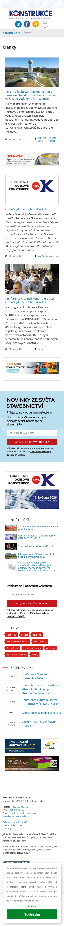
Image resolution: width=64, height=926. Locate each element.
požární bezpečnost (17, 654)
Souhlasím (32, 914)
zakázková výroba (32, 647)
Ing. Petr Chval (42, 139)
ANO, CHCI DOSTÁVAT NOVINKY (32, 441)
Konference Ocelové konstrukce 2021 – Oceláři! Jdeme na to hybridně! (31, 300)
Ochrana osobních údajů (15, 822)
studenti (37, 634)
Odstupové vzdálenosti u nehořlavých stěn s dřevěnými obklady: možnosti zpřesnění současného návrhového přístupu (36, 566)
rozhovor (51, 647)
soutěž (24, 634)
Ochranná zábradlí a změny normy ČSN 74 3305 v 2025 (37, 537)
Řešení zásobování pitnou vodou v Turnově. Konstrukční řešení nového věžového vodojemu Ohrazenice (30, 95)
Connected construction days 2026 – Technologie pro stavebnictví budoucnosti (40, 689)
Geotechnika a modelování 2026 (42, 713)
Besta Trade (13, 647)
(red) (40, 349)
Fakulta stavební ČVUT (17, 641)
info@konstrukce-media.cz (23, 813)
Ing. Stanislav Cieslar (48, 256)
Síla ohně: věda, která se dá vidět (36, 546)
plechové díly (40, 641)
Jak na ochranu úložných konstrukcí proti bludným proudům (37, 555)
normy (35, 654)
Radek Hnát (53, 139)
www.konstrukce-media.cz (16, 816)
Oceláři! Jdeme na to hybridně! (26, 209)
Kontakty (7, 828)
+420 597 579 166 (15, 809)
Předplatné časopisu (13, 825)
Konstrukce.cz (11, 33)
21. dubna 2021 (16, 139)
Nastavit (31, 906)
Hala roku (11, 634)
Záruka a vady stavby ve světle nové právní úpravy (38, 528)
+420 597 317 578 (20, 806)
